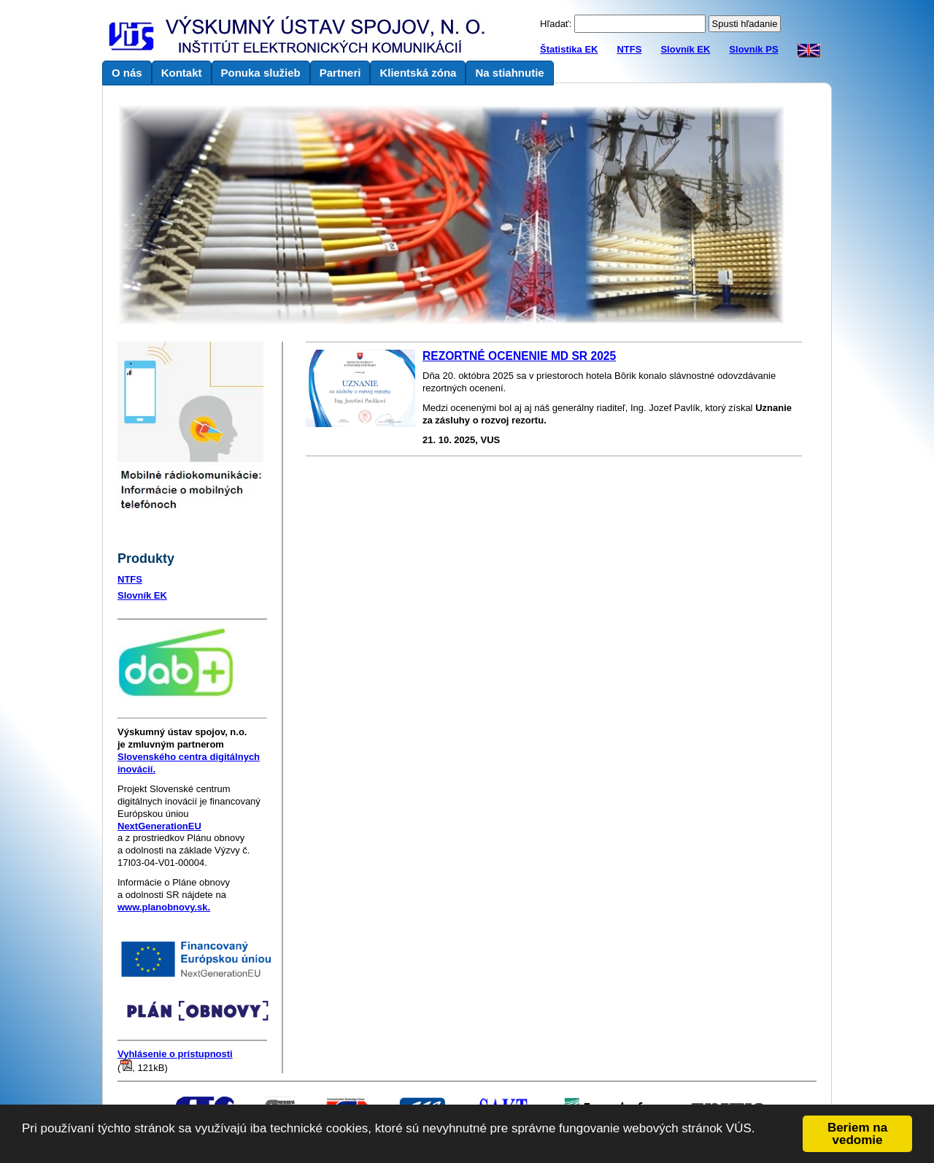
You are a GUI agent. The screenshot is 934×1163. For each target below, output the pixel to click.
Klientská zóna (417, 72)
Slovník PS (753, 49)
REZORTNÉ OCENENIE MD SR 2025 (519, 356)
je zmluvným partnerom (182, 738)
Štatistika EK (569, 49)
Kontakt (181, 72)
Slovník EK (685, 49)
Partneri (340, 72)
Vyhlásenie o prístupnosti (175, 1053)
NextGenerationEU (159, 826)
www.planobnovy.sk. (163, 907)
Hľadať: (555, 23)
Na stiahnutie (509, 72)
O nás (127, 72)
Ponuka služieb (261, 72)
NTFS (629, 49)
